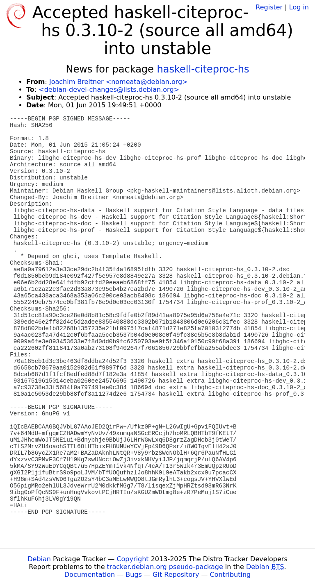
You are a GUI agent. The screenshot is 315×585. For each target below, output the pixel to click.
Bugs (134, 574)
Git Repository (176, 574)
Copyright (132, 559)
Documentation (89, 574)
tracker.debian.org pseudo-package (165, 567)
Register (269, 7)
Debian (39, 559)
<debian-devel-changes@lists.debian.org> (109, 89)
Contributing (230, 574)
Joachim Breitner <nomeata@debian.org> (118, 82)
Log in (299, 7)
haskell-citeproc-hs (203, 69)
